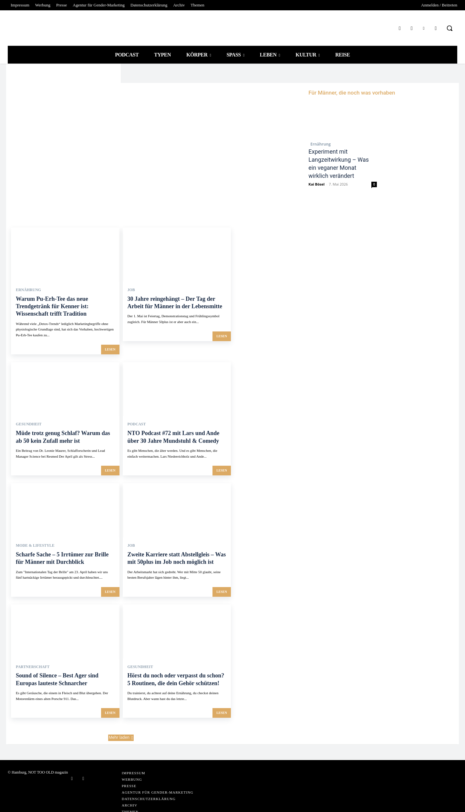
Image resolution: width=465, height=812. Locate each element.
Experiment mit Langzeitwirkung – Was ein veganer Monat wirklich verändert (336, 167)
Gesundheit (26, 418)
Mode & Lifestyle (32, 534)
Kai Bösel (316, 191)
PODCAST (135, 418)
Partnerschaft (30, 650)
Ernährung (318, 144)
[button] (449, 28)
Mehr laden (121, 716)
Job (131, 297)
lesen (110, 344)
